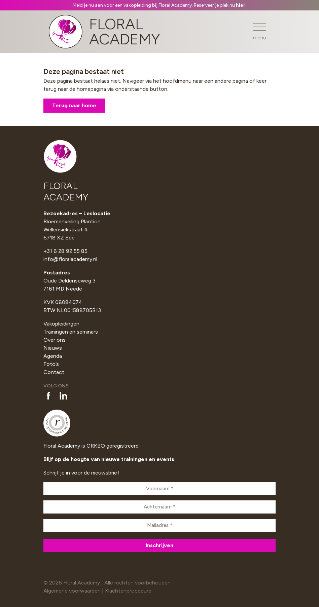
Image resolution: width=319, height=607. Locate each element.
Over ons (54, 340)
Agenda (52, 356)
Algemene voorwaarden (72, 590)
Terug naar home (74, 105)
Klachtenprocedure (128, 590)
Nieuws (52, 348)
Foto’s (51, 364)
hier (240, 5)
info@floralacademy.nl (70, 259)
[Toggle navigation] (259, 31)
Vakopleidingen (61, 323)
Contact (53, 372)
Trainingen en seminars (70, 332)
